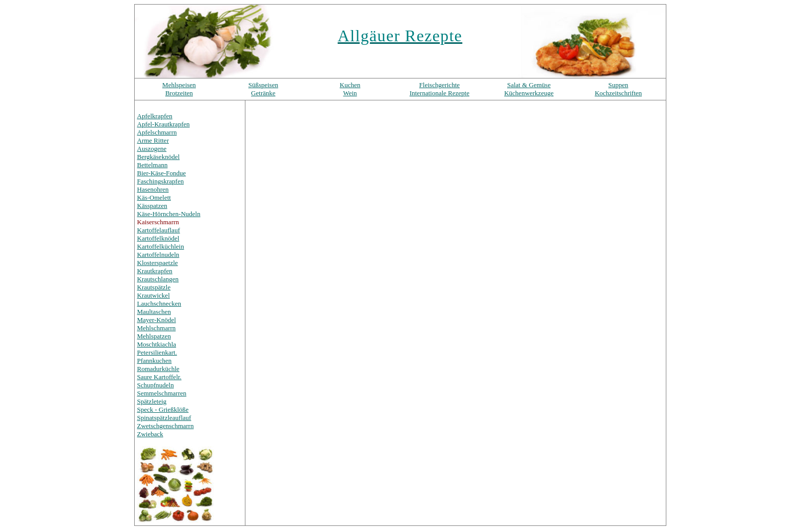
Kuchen (350, 85)
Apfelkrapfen (154, 116)
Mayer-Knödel (156, 320)
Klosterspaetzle (157, 263)
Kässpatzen (152, 205)
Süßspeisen (263, 85)
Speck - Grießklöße (163, 409)
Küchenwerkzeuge (529, 93)
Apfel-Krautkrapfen (163, 124)
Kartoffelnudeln (158, 254)
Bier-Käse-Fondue (161, 173)
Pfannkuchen (154, 360)
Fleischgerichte (439, 85)
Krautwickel (153, 295)
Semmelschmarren (162, 393)
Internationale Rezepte (439, 93)
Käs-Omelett (154, 197)
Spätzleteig (152, 401)
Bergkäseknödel (158, 157)
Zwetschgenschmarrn (165, 426)
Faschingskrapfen (160, 181)
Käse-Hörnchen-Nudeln (169, 214)
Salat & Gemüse (529, 85)
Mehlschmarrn (156, 328)
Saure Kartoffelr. (159, 377)
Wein (350, 93)
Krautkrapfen (154, 271)
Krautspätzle (154, 287)
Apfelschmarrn (157, 132)
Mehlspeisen (179, 85)
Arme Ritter (153, 140)
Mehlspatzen (154, 336)
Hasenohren (153, 189)
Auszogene (152, 148)
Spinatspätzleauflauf (164, 417)
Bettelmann (152, 165)
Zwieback (150, 434)
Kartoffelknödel (158, 238)
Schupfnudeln (155, 385)
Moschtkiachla (157, 344)
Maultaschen (154, 311)
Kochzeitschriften (618, 93)
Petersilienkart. (157, 352)
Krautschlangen (158, 279)
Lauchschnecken (159, 303)
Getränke (263, 93)
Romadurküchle (158, 369)
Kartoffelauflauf (158, 230)
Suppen (618, 85)
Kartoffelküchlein (160, 246)
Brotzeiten (179, 93)
